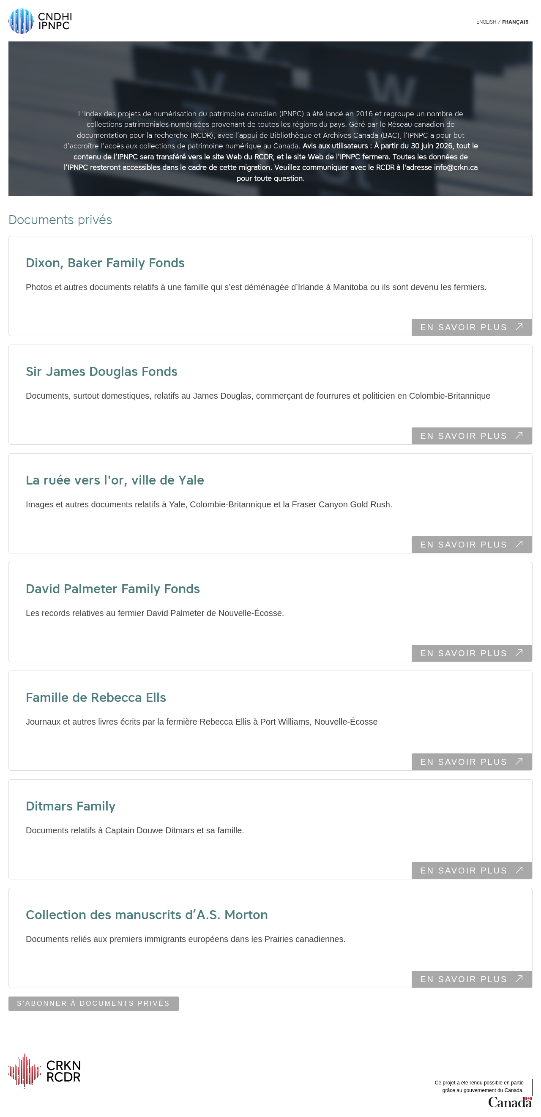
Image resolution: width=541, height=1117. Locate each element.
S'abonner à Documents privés (93, 1003)
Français (515, 22)
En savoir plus (476, 328)
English (486, 22)
